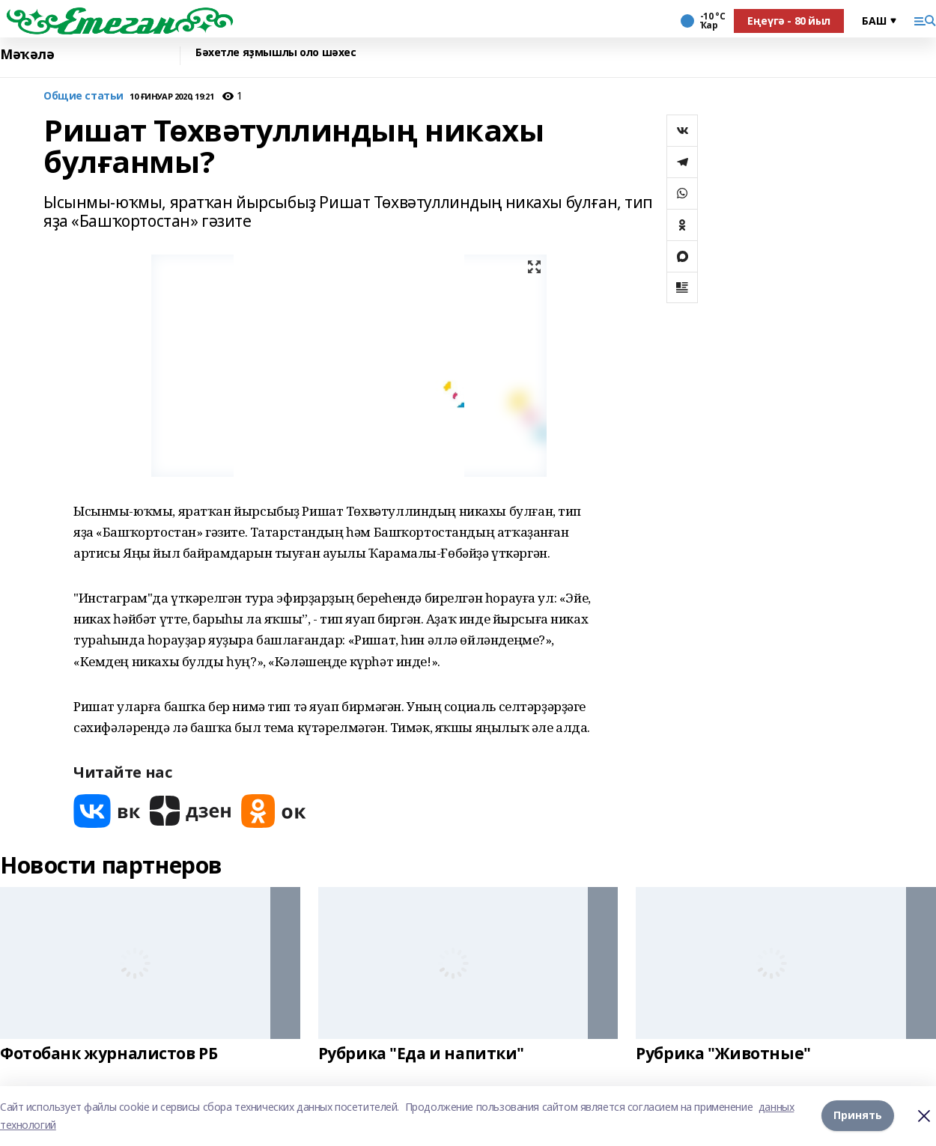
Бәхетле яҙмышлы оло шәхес (275, 52)
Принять (857, 1116)
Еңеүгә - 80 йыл (788, 20)
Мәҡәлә (27, 54)
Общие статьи (83, 96)
